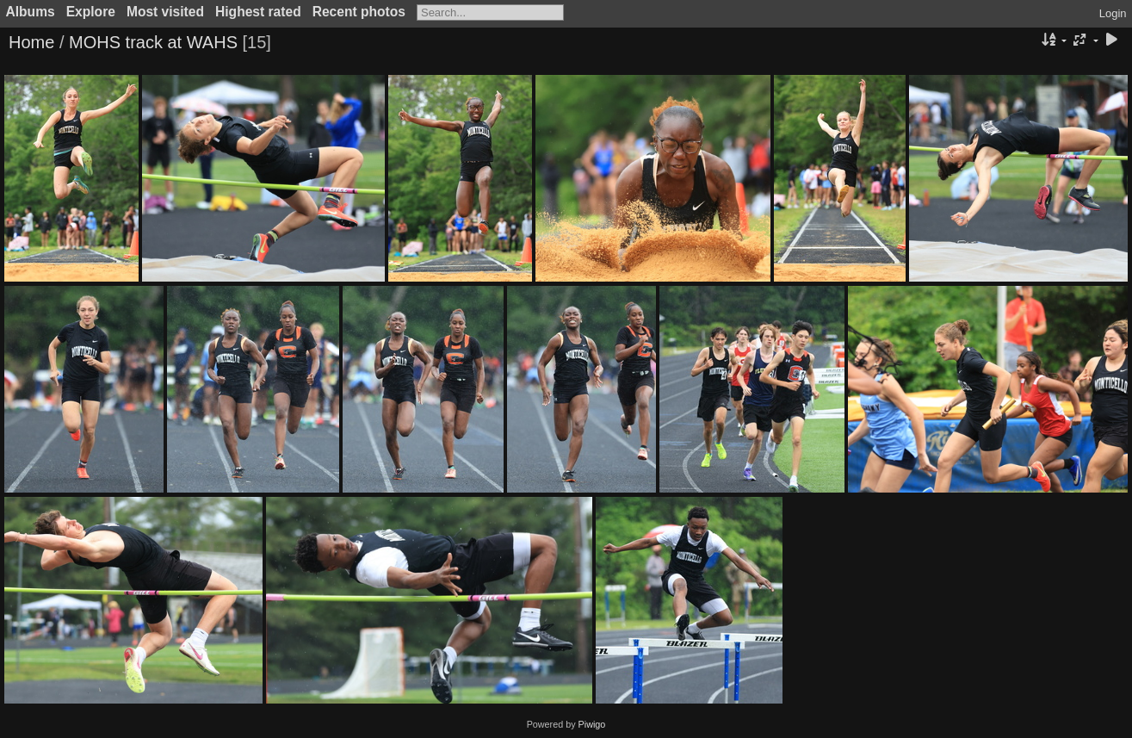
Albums (30, 11)
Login (1113, 13)
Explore (90, 11)
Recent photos (358, 11)
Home (31, 42)
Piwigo (592, 724)
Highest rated (258, 11)
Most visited (165, 11)
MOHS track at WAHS (153, 42)
